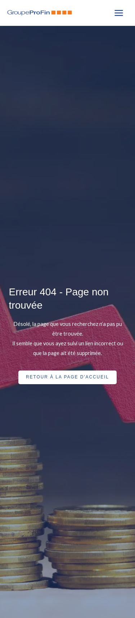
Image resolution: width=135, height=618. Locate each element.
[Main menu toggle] (119, 13)
